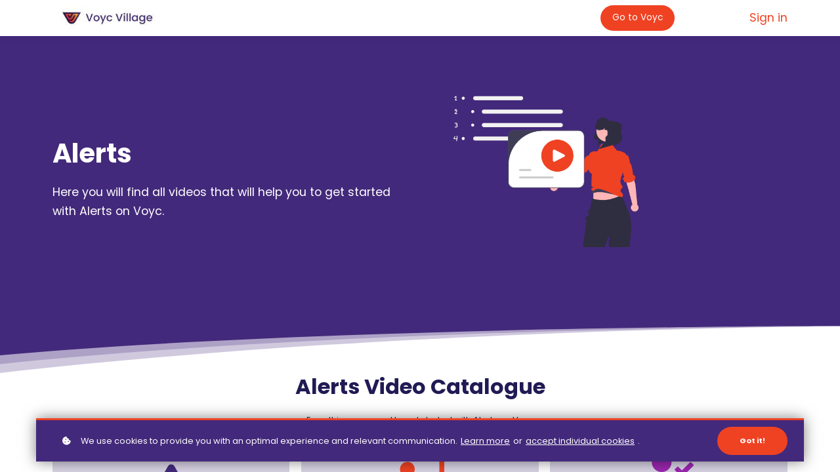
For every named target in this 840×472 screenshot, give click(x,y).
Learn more (485, 440)
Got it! (752, 440)
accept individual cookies (580, 440)
